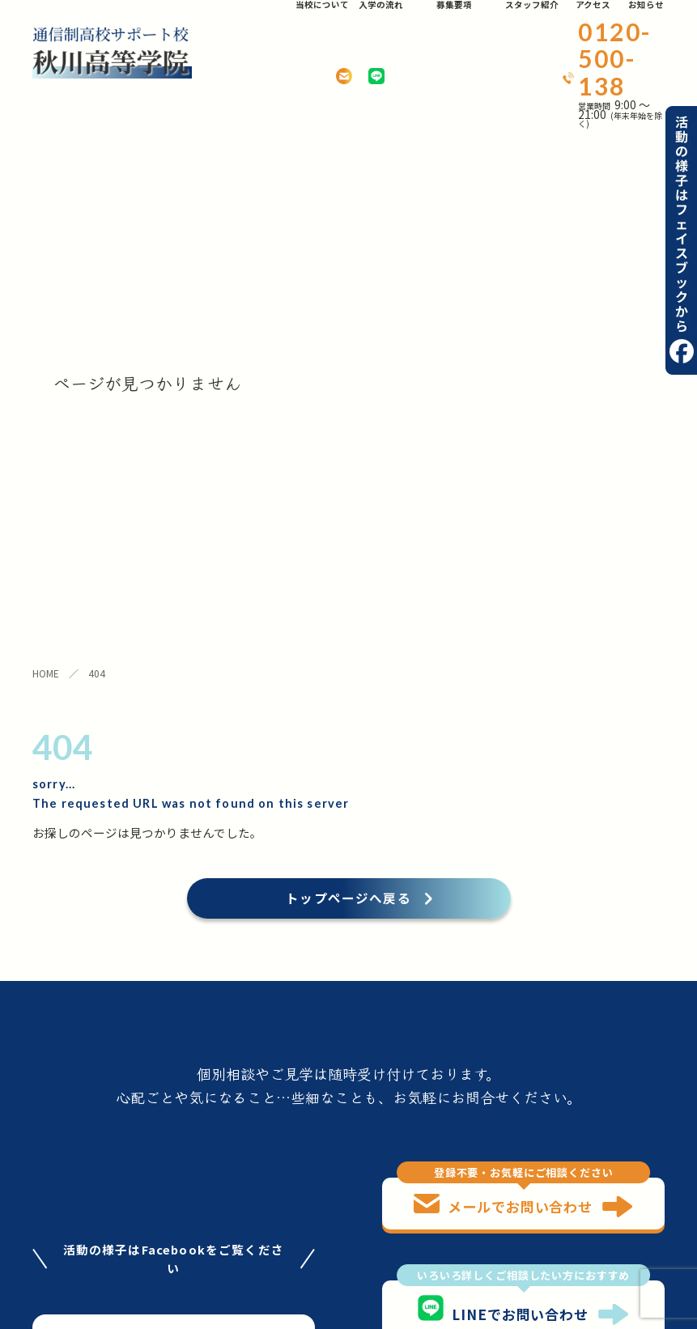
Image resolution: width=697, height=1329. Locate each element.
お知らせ (56, 1246)
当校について (68, 1168)
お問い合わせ (156, 1246)
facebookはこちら (173, 872)
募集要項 (56, 1207)
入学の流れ (150, 1168)
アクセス (144, 1207)
